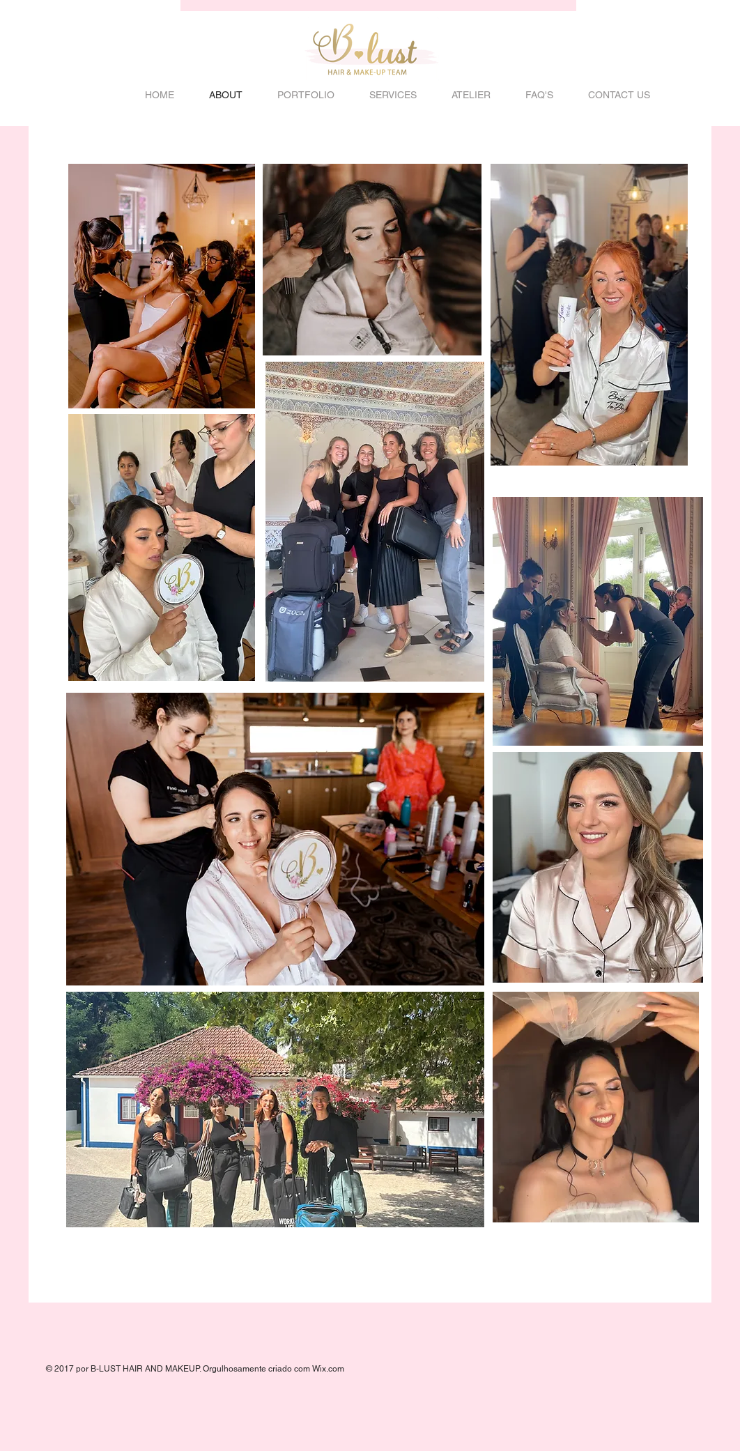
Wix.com (328, 1369)
